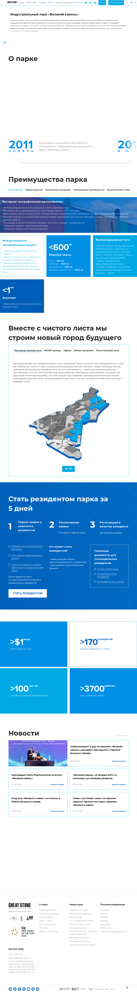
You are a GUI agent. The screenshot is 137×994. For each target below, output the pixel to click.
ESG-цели (43, 971)
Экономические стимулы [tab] (119, 253)
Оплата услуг (106, 971)
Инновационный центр (79, 981)
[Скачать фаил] (27, 611)
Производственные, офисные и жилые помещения (83, 976)
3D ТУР (102, 5)
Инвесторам (32, 4)
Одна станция (75, 960)
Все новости (123, 799)
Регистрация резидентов (81, 957)
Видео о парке (45, 964)
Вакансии (104, 960)
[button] (127, 5)
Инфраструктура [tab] (34, 253)
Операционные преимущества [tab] (88, 253)
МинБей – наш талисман (49, 975)
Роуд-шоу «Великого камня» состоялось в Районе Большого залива (36, 863)
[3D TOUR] (68, 532)
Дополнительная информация (82, 988)
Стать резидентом (116, 5)
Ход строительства (47, 968)
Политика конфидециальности (113, 975)
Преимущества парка (79, 953)
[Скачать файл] (109, 638)
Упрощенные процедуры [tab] (58, 253)
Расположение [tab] (15, 253)
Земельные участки (78, 971)
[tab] (28, 413)
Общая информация (47, 953)
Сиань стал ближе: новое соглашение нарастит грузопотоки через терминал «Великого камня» (95, 865)
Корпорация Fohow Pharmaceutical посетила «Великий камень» (37, 840)
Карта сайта (105, 968)
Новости (51, 5)
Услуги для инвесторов (80, 968)
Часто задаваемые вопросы (82, 964)
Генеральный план (47, 960)
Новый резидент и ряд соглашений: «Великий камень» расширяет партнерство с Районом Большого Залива (96, 813)
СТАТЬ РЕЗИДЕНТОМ (27, 656)
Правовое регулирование (64, 5)
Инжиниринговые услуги (80, 984)
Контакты (79, 4)
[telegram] (85, 5)
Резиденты (43, 5)
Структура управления (49, 957)
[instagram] (95, 5)
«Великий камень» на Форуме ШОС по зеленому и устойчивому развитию (95, 840)
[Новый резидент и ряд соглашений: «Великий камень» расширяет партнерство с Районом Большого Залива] (38, 816)
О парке (22, 4)
